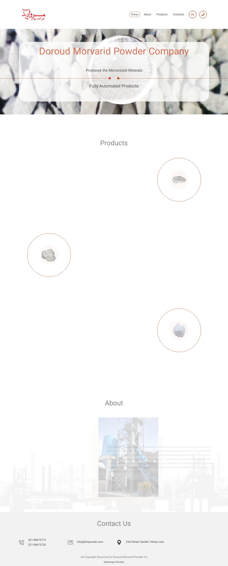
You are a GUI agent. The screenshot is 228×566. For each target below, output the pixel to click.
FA (192, 14)
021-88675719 (37, 540)
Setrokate (119, 562)
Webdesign (109, 562)
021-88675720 (37, 544)
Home (134, 14)
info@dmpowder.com (90, 541)
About (147, 14)
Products (162, 14)
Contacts (178, 14)
